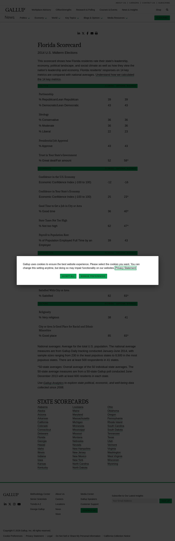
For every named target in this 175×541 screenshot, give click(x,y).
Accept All (68, 276)
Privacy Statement (125, 268)
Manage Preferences (93, 276)
